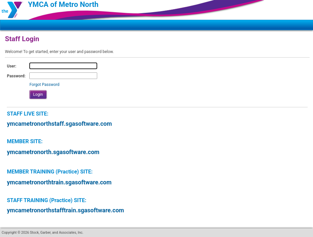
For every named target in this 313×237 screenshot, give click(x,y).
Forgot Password (44, 84)
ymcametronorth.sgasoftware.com (53, 151)
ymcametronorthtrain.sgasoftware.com (59, 182)
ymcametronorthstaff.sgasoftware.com (59, 123)
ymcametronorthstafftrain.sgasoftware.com (65, 210)
